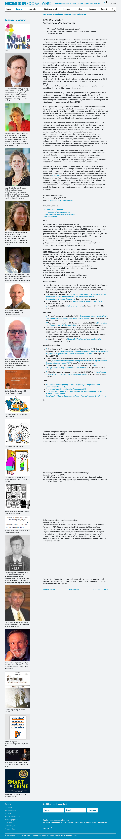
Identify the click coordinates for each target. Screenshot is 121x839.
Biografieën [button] (33, 9)
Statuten (8, 823)
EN (115, 3)
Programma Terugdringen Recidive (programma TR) (66, 389)
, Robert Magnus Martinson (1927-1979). (76, 396)
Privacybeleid (10, 829)
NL (112, 3)
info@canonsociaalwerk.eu (58, 820)
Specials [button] (79, 9)
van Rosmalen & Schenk (51, 835)
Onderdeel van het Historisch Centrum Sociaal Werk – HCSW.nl (77, 3)
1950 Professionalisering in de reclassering (59, 214)
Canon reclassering (15, 20)
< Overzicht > (74, 589)
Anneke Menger (68, 200)
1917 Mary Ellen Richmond (53, 210)
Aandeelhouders (11, 810)
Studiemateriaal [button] (50, 9)
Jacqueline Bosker (56, 200)
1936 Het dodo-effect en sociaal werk (57, 212)
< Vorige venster (49, 589)
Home (8, 9)
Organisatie (9, 807)
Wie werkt (56, 176)
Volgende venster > (100, 589)
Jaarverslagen (10, 826)
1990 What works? (50, 217)
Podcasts (66, 9)
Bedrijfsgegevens (11, 820)
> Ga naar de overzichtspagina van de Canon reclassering (64, 14)
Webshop (92, 9)
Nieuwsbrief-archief (12, 816)
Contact (104, 9)
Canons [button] (19, 9)
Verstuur (92, 810)
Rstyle (75, 835)
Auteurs (8, 813)
